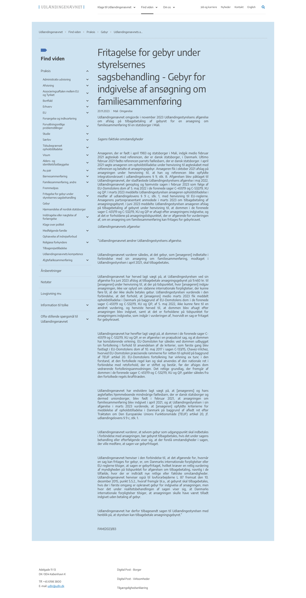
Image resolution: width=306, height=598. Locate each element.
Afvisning (48, 85)
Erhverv (47, 106)
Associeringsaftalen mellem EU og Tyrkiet (61, 93)
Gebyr (46, 203)
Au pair (47, 170)
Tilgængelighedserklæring (132, 587)
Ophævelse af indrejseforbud (60, 236)
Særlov (47, 139)
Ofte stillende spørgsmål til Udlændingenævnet (59, 318)
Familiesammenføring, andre (59, 182)
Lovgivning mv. (51, 293)
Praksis (46, 71)
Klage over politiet (53, 224)
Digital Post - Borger (129, 569)
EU (44, 112)
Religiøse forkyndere (55, 242)
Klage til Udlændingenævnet (114, 7)
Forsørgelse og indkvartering (59, 118)
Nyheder (226, 7)
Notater (46, 282)
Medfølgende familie (55, 230)
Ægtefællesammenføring (57, 260)
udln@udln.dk (56, 586)
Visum (46, 155)
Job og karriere (209, 7)
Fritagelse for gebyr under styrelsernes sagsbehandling (59, 195)
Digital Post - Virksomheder (133, 578)
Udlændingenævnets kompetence (63, 254)
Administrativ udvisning (57, 79)
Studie (46, 133)
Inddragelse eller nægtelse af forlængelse (59, 216)
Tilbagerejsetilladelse (55, 248)
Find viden (147, 7)
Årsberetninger (51, 271)
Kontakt (239, 7)
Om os (167, 7)
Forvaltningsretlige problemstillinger (54, 126)
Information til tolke (54, 305)
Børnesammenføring (55, 176)
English (251, 7)
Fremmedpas (50, 188)
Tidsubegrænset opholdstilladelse (52, 147)
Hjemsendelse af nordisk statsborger (64, 209)
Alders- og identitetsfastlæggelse (56, 162)
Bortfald (47, 100)
